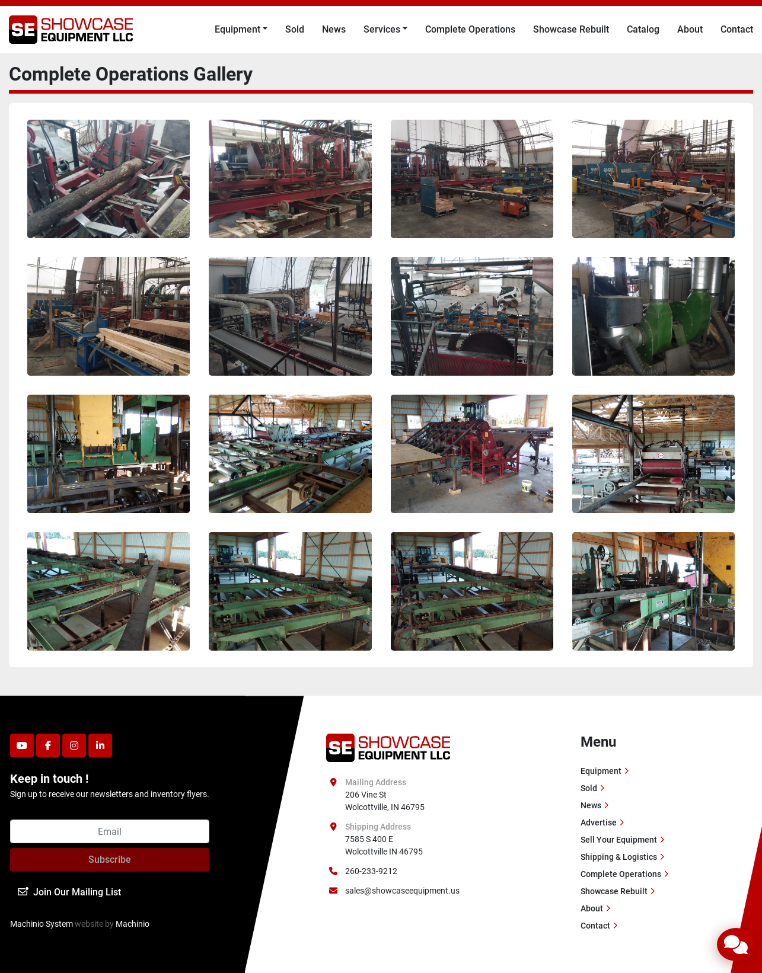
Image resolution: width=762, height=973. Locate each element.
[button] (241, 30)
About (690, 29)
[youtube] (22, 745)
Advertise (599, 822)
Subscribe (109, 859)
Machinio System (41, 924)
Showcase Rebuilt (571, 29)
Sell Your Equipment (619, 839)
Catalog (643, 29)
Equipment (237, 29)
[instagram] (74, 745)
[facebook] (48, 745)
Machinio (132, 924)
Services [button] (382, 29)
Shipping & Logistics (619, 857)
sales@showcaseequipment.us (402, 890)
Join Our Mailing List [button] (69, 892)
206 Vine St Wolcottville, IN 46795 (385, 801)
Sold (294, 29)
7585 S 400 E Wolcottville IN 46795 (384, 845)
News (334, 29)
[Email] (109, 831)
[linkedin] (100, 745)
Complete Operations (470, 29)
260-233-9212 (371, 871)
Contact (736, 29)
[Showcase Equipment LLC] (388, 747)
